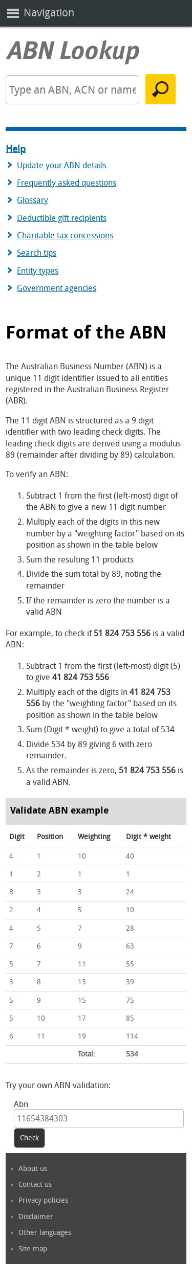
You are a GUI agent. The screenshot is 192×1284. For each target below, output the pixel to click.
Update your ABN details (61, 165)
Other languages (44, 1232)
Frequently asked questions (66, 183)
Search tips (36, 253)
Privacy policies (43, 1200)
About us (32, 1168)
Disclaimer (35, 1216)
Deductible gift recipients (61, 218)
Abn (21, 1104)
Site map (32, 1249)
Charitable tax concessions (65, 235)
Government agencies (56, 288)
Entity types (37, 271)
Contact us (35, 1184)
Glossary (32, 200)
